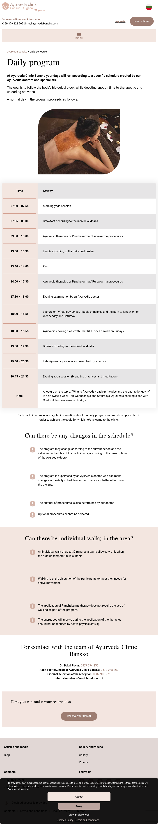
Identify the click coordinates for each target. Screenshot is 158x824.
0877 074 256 (89, 665)
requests (120, 21)
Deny (79, 806)
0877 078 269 (109, 670)
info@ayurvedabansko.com (41, 23)
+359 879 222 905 (12, 23)
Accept (79, 796)
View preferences (78, 814)
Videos (83, 762)
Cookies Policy (65, 820)
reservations (141, 21)
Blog (7, 755)
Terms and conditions (87, 820)
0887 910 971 (102, 674)
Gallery (83, 755)
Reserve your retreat (79, 716)
